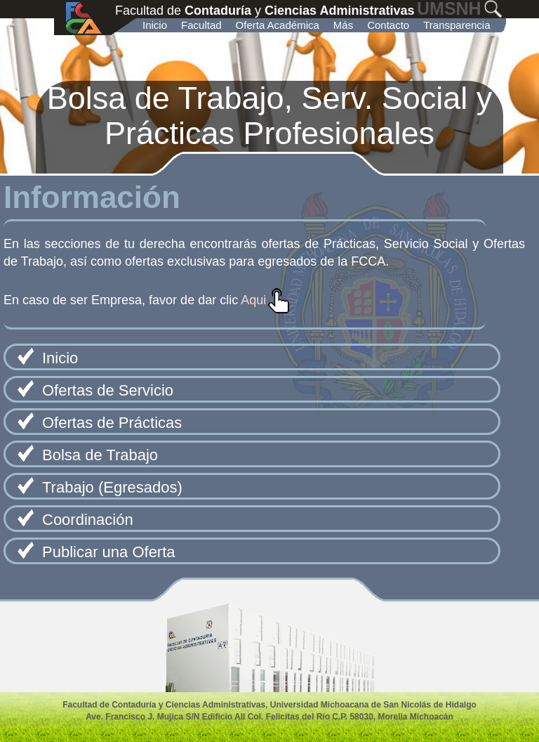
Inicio (154, 25)
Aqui (253, 300)
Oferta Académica (277, 25)
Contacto (388, 25)
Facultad (201, 25)
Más (343, 25)
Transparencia (456, 25)
